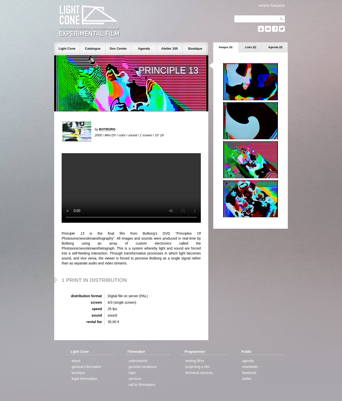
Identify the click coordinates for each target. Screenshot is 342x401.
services (134, 379)
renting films (194, 361)
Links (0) (250, 47)
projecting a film (197, 367)
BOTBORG (107, 129)
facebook (249, 373)
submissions (138, 361)
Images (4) (225, 47)
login (132, 373)
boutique (78, 373)
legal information (84, 379)
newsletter (250, 367)
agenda (248, 361)
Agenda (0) (275, 47)
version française (271, 5)
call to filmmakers (141, 385)
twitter (247, 379)
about (76, 361)
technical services (199, 373)
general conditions (142, 367)
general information (86, 367)
